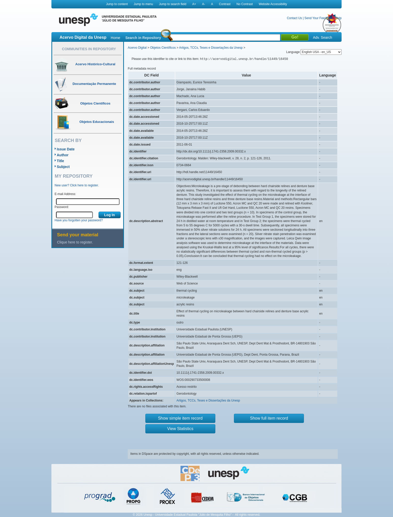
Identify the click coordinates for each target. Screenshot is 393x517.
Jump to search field (172, 4)
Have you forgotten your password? (79, 220)
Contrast (224, 4)
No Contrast (244, 4)
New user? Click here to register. (77, 185)
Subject (63, 167)
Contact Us (294, 18)
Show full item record (269, 418)
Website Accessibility (273, 4)
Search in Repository (143, 38)
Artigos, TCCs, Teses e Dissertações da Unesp (211, 47)
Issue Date (66, 149)
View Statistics (180, 428)
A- (203, 4)
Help (338, 18)
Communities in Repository (89, 49)
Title (60, 161)
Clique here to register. (75, 242)
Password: (62, 207)
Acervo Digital (137, 47)
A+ (194, 4)
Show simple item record (180, 418)
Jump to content (117, 4)
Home (115, 38)
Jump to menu (143, 4)
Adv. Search (322, 37)
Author (62, 155)
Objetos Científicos (163, 47)
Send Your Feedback (318, 18)
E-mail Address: (65, 194)
